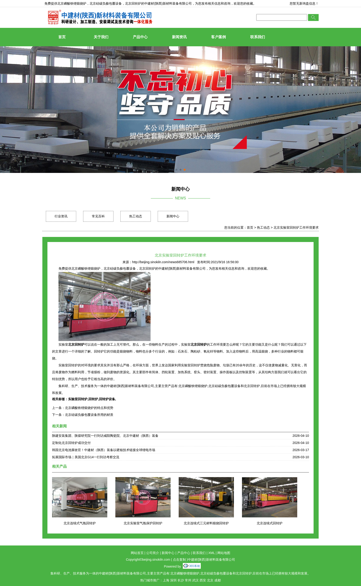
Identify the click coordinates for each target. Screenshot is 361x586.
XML (211, 553)
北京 (210, 580)
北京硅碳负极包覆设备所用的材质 (89, 415)
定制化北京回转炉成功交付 (71, 443)
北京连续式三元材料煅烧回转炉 (206, 523)
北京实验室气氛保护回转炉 (143, 523)
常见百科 (98, 216)
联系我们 (257, 37)
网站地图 (223, 553)
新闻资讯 (179, 37)
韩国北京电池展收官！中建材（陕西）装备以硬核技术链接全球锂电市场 (103, 450)
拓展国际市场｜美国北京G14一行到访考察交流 (85, 457)
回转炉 (93, 399)
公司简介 (152, 553)
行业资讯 (61, 216)
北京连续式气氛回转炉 (80, 523)
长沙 (181, 580)
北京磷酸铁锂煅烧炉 (71, 3)
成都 (217, 580)
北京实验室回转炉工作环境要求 (296, 227)
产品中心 (140, 37)
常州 (188, 580)
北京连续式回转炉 (269, 523)
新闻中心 (172, 216)
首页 (62, 37)
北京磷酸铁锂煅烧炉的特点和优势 (89, 408)
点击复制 (179, 559)
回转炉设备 (107, 399)
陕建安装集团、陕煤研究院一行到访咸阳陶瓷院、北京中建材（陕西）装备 (105, 435)
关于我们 (101, 37)
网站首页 (137, 553)
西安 (203, 580)
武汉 (195, 580)
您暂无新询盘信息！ (304, 3)
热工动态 (135, 216)
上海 (166, 580)
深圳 (173, 580)
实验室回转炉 (77, 399)
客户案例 (218, 37)
